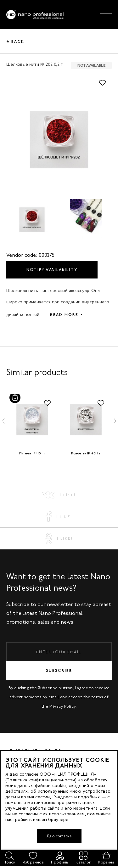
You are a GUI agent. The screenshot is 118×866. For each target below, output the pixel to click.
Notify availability (51, 269)
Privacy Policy (62, 706)
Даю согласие (59, 836)
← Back (15, 41)
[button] (3, 421)
